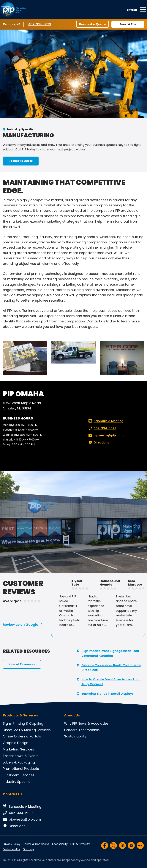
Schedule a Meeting (105, 421)
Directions (98, 442)
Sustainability (75, 736)
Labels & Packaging (19, 762)
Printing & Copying (28, 723)
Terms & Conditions (36, 844)
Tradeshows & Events (21, 755)
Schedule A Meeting (22, 806)
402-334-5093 (39, 24)
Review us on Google (20, 624)
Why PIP (70, 723)
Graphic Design (15, 742)
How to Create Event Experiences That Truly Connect (110, 681)
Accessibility (60, 844)
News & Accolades (93, 723)
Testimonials (89, 730)
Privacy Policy (11, 844)
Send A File (127, 24)
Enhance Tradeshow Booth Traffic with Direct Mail (111, 667)
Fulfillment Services (18, 775)
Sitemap (28, 849)
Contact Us (12, 794)
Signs (7, 723)
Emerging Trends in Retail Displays (107, 694)
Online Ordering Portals (22, 736)
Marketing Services (18, 749)
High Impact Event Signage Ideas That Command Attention (110, 653)
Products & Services (20, 715)
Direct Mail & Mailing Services (27, 730)
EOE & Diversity (80, 844)
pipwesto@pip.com (106, 435)
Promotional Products (21, 768)
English (132, 10)
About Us (72, 715)
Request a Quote (92, 24)
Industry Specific (20, 129)
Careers (71, 730)
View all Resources (22, 664)
